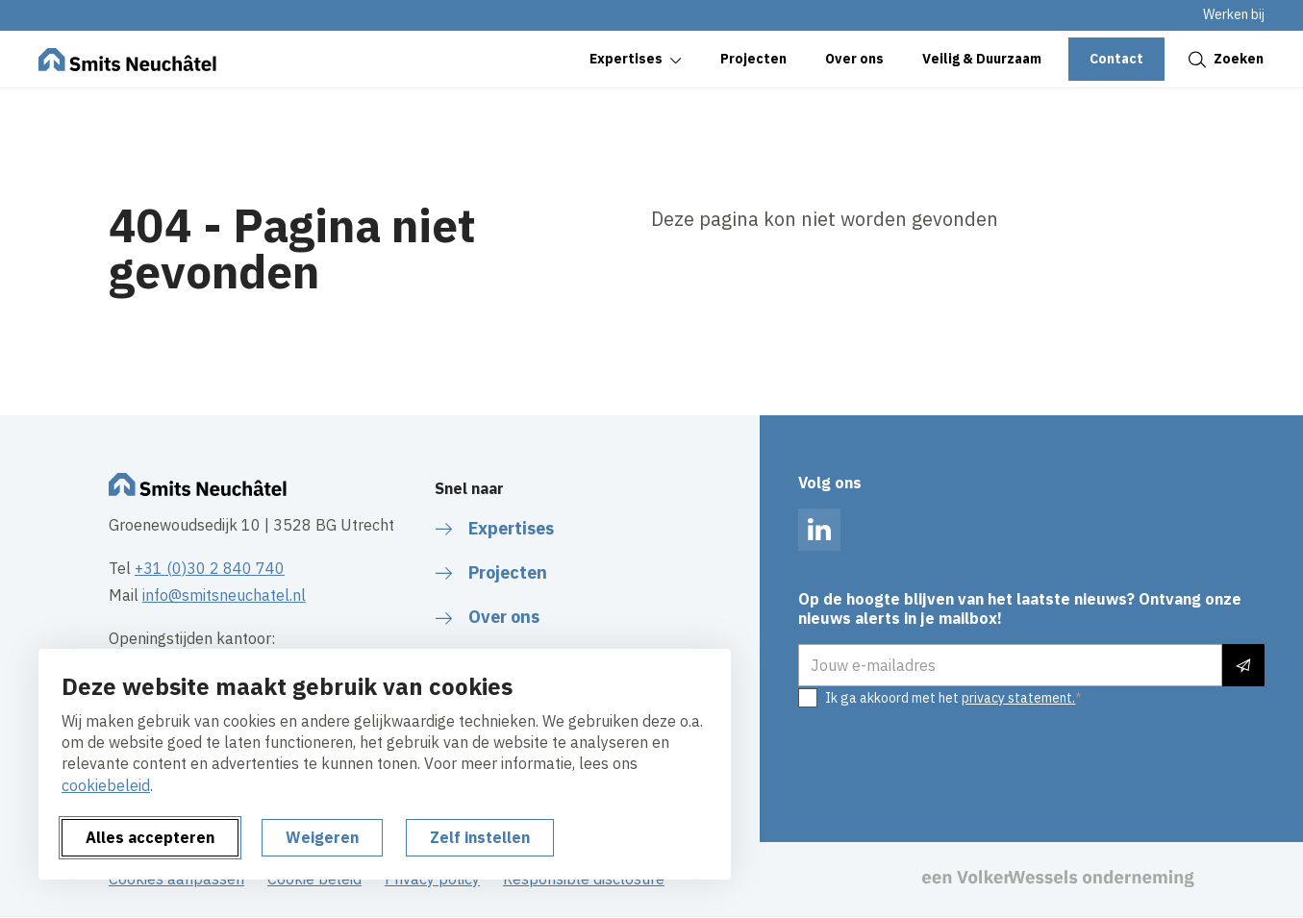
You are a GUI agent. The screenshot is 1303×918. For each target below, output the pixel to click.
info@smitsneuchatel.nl (224, 595)
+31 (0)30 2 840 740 (210, 568)
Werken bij (1234, 14)
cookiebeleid (106, 785)
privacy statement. (1018, 698)
